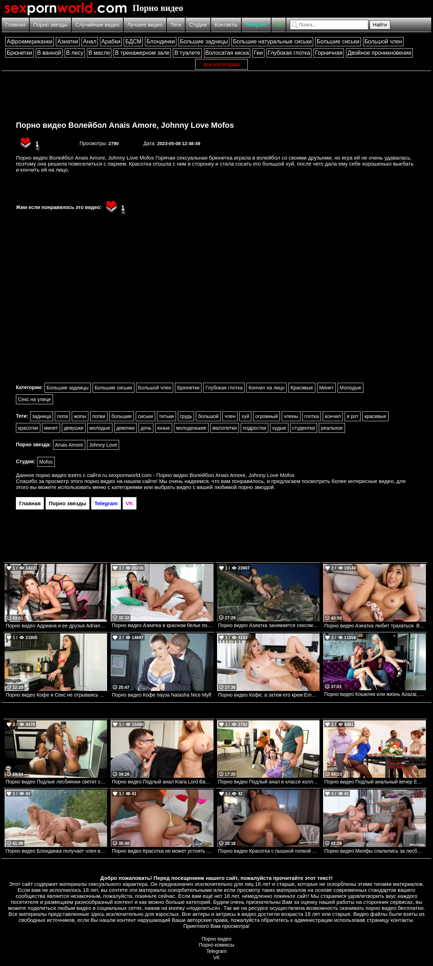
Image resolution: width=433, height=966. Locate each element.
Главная (15, 25)
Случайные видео (97, 25)
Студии (198, 25)
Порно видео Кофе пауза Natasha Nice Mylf (161, 695)
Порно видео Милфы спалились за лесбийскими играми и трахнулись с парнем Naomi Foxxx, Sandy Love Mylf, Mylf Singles (375, 851)
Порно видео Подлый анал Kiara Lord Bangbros (162, 782)
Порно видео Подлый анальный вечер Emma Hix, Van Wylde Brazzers (375, 782)
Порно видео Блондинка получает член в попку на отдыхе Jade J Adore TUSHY (56, 851)
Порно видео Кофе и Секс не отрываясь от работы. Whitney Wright (56, 695)
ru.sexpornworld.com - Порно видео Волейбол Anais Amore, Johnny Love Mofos (198, 475)
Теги (175, 25)
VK (278, 25)
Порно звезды (50, 25)
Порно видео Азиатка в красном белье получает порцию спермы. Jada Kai (162, 625)
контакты (402, 920)
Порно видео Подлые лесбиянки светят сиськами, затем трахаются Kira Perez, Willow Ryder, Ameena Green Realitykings (56, 782)
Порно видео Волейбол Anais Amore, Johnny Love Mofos (125, 125)
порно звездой (256, 487)
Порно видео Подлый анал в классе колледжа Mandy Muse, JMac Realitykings (269, 782)
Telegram (256, 25)
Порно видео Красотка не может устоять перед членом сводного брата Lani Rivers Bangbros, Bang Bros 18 (162, 851)
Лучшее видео (145, 25)
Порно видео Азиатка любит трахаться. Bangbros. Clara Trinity (375, 625)
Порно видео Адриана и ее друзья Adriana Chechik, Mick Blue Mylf (56, 625)
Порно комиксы (216, 945)
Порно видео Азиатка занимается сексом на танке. (269, 625)
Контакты (226, 25)
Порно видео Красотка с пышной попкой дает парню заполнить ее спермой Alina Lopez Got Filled (269, 851)
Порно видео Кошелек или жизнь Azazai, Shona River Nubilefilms (375, 694)
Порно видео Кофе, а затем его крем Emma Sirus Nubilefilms (269, 695)
